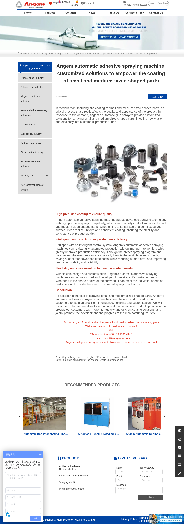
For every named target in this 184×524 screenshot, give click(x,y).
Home (23, 53)
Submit (150, 497)
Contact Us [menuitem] (156, 12)
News (33, 53)
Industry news (46, 53)
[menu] (92, 13)
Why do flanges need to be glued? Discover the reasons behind (94, 357)
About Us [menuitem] (113, 12)
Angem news (63, 53)
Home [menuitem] (28, 12)
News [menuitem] (92, 12)
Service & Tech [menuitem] (134, 12)
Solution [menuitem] (70, 12)
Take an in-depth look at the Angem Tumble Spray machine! (92, 360)
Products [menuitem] (49, 12)
